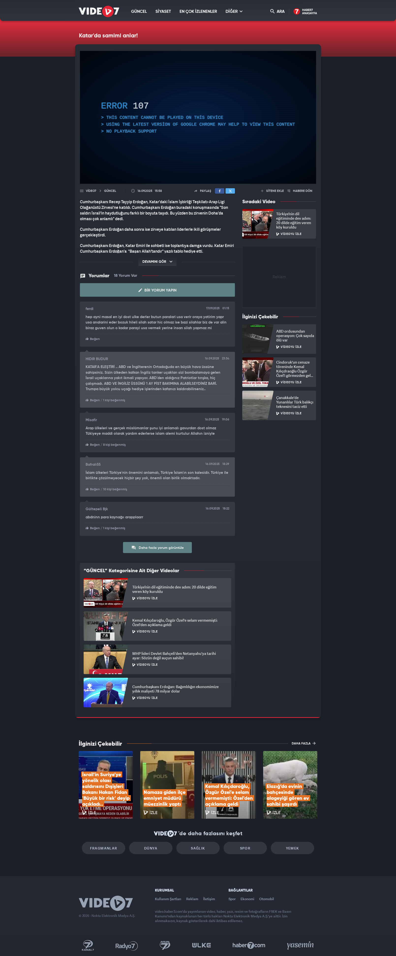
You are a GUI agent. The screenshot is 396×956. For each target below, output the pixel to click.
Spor (245, 848)
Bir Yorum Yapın (157, 290)
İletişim (209, 898)
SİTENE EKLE (272, 191)
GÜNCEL (139, 12)
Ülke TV (201, 945)
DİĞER (234, 11)
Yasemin (301, 945)
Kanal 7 (88, 945)
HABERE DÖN (300, 191)
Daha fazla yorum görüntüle (157, 547)
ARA (277, 11)
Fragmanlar (103, 848)
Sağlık (198, 848)
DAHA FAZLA (304, 743)
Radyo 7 (127, 945)
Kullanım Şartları (168, 898)
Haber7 (249, 945)
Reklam (192, 898)
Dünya (150, 848)
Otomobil (266, 898)
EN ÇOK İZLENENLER (198, 12)
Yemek (292, 848)
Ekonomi (247, 898)
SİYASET (163, 12)
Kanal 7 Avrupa (165, 945)
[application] (198, 117)
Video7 (91, 191)
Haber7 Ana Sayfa (305, 11)
